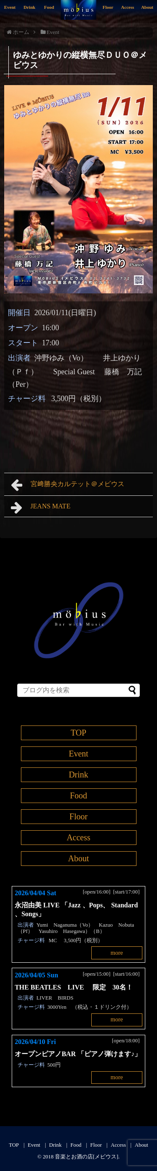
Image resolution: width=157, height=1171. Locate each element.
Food (49, 7)
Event (10, 7)
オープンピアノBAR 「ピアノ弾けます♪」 (78, 1053)
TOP (78, 732)
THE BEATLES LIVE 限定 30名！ (77, 987)
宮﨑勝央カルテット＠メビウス (71, 485)
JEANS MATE (40, 507)
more (117, 952)
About (147, 7)
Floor (108, 7)
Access (127, 7)
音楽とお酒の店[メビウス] (86, 1157)
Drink (29, 7)
